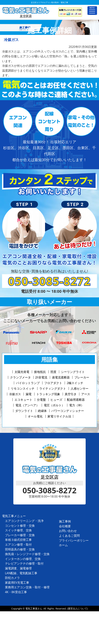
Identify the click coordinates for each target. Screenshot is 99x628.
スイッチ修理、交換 (18, 530)
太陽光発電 (21, 372)
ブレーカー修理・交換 (20, 535)
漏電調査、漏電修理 (18, 568)
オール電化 (35, 416)
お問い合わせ (68, 531)
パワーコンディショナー (67, 411)
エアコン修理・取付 (18, 544)
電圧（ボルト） (54, 405)
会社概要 (65, 526)
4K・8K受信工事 (16, 592)
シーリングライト (73, 372)
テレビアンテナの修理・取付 (24, 563)
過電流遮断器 (61, 377)
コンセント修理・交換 (20, 526)
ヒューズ (56, 400)
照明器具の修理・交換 (20, 549)
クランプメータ (20, 377)
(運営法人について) (77, 608)
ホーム (63, 545)
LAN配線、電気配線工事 (21, 573)
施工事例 (65, 521)
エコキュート (23, 400)
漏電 (29, 394)
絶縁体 (42, 411)
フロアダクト (53, 383)
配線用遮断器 (76, 400)
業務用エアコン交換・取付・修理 (27, 587)
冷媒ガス (15, 394)
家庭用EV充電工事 (17, 583)
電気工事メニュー (14, 516)
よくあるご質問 (69, 536)
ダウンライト (24, 411)
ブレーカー (81, 377)
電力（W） (76, 405)
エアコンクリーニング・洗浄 (24, 521)
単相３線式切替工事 (18, 540)
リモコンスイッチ (22, 388)
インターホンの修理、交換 (23, 559)
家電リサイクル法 (59, 416)
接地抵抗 (40, 372)
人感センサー (79, 388)
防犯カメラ (12, 578)
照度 (53, 372)
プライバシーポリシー (74, 540)
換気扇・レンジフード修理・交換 (27, 554)
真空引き (71, 394)
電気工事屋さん (33, 608)
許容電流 (41, 377)
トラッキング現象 (48, 394)
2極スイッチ (75, 383)
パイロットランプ (28, 383)
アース (85, 394)
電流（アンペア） (27, 405)
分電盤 (41, 400)
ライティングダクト (52, 388)
